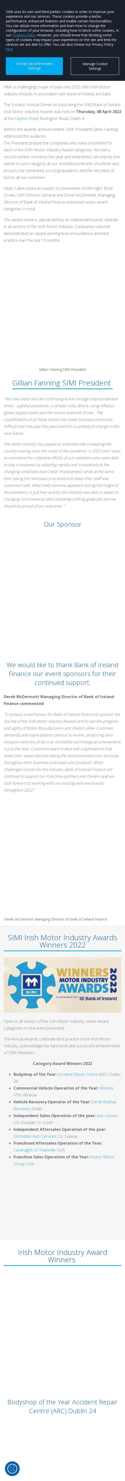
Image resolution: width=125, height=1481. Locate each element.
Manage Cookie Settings (95, 66)
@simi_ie (20, 1466)
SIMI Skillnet (23, 1458)
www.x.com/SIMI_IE (28, 1432)
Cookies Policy (23, 35)
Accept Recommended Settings (34, 66)
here (9, 49)
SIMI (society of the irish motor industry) (45, 1423)
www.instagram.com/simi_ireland (40, 1440)
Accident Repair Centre (78, 733)
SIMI (17, 1449)
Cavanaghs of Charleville (35, 809)
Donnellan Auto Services (35, 795)
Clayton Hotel (26, 118)
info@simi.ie (23, 1415)
